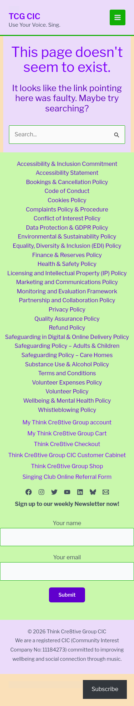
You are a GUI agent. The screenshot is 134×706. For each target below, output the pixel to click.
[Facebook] (28, 492)
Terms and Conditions (67, 373)
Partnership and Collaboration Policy (67, 300)
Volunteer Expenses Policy (67, 382)
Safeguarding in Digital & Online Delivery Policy (67, 337)
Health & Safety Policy (67, 264)
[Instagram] (41, 492)
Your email (67, 567)
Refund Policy (67, 327)
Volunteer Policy (67, 391)
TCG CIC (24, 16)
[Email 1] (106, 492)
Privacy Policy (67, 309)
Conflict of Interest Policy (67, 218)
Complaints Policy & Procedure (67, 209)
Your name (67, 533)
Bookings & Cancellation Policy (67, 182)
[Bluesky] (93, 492)
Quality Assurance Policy (67, 318)
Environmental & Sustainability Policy (67, 236)
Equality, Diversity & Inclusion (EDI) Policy (67, 245)
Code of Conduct (66, 191)
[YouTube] (67, 492)
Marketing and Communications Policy (67, 282)
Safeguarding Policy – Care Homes (67, 355)
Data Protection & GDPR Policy (67, 227)
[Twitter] (54, 492)
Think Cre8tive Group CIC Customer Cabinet (67, 455)
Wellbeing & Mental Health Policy (67, 400)
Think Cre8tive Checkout (67, 444)
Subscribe (104, 689)
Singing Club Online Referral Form (67, 477)
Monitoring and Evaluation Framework (67, 291)
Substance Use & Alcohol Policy (67, 364)
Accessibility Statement (67, 172)
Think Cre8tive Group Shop (67, 466)
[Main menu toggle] (117, 17)
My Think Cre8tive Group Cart (67, 433)
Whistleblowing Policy (67, 410)
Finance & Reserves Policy (67, 255)
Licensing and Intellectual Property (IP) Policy (66, 273)
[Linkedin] (80, 492)
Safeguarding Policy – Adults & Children (67, 345)
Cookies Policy (67, 200)
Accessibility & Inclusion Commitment (67, 164)
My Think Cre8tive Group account (67, 422)
